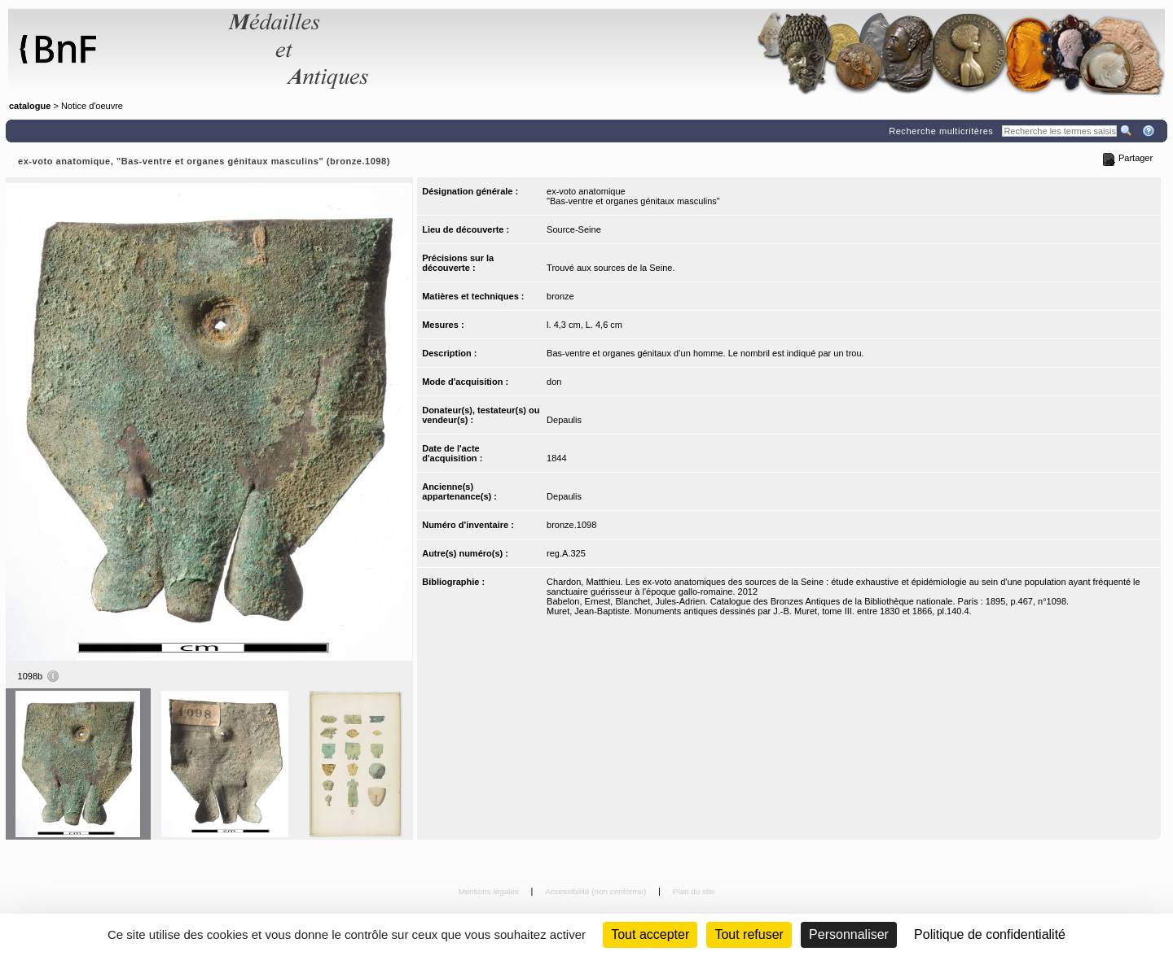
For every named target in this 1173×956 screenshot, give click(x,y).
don (554, 381)
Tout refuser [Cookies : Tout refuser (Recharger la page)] (748, 934)
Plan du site (694, 891)
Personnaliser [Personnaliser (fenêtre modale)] (849, 934)
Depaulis (564, 420)
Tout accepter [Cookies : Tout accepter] (650, 934)
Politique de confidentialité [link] (989, 934)
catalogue (30, 106)
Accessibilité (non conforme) (596, 891)
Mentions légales (490, 891)
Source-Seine (574, 229)
